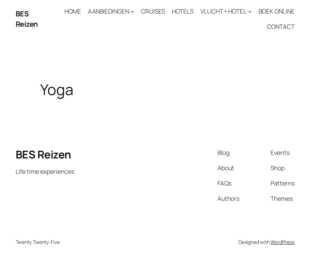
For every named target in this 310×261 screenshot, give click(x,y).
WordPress (282, 242)
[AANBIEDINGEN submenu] (132, 11)
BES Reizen (27, 18)
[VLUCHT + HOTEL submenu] (250, 11)
